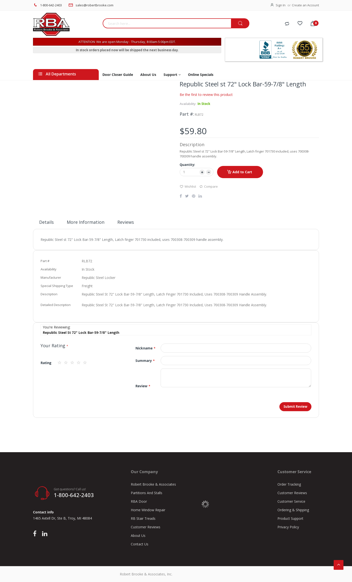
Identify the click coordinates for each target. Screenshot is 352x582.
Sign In (281, 5)
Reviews (125, 222)
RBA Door (139, 501)
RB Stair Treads (143, 518)
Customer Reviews (145, 527)
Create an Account (305, 5)
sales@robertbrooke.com (94, 5)
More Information (85, 222)
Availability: (188, 104)
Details (46, 222)
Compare (208, 186)
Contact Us (139, 544)
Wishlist (188, 186)
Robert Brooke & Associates (153, 484)
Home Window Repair (148, 510)
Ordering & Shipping (293, 510)
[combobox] (167, 23)
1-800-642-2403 (51, 5)
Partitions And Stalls (146, 492)
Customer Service (291, 501)
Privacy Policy (288, 527)
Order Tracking (289, 484)
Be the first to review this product (206, 94)
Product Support (290, 518)
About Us (138, 535)
